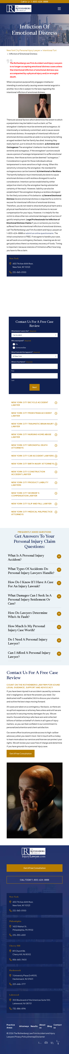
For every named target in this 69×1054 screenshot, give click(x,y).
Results (34, 1025)
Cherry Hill (14, 946)
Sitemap (31, 1036)
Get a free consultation (21, 753)
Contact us (58, 1025)
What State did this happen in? (25, 352)
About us (42, 1025)
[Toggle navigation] (59, 8)
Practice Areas (11, 1025)
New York (14, 259)
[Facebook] (46, 1041)
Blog (49, 1025)
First (12, 371)
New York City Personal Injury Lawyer (23, 50)
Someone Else (21, 347)
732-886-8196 (19, 1008)
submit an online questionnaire (39, 233)
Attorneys (24, 1025)
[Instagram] (40, 1041)
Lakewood (14, 995)
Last (12, 380)
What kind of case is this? (23, 331)
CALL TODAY (34, 880)
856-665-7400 (20, 959)
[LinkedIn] (52, 1041)
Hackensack (15, 970)
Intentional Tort (50, 50)
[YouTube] (58, 1042)
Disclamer (40, 1036)
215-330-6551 (19, 935)
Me (17, 344)
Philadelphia (15, 921)
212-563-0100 (19, 272)
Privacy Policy (21, 1036)
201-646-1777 (19, 983)
